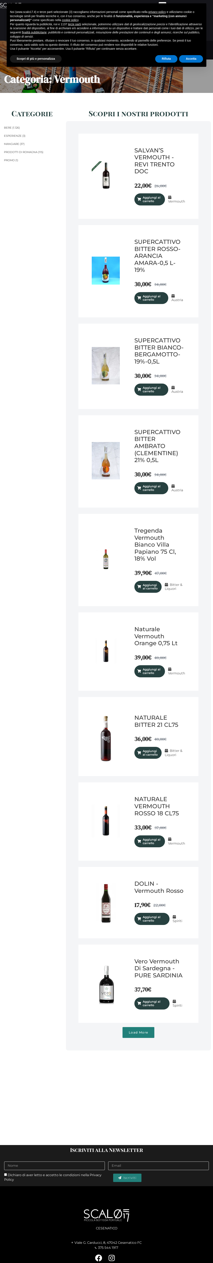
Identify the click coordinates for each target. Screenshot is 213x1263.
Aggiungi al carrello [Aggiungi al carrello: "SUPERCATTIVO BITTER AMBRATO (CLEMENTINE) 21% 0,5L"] (151, 488)
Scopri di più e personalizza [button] (36, 58)
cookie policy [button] (70, 20)
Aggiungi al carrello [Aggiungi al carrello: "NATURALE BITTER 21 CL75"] (150, 752)
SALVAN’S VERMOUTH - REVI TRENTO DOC (154, 161)
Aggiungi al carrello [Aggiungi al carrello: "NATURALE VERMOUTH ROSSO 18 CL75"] (151, 841)
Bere (8, 127)
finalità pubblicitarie (34, 32)
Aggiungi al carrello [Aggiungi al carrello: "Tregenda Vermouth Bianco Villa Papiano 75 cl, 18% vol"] (150, 586)
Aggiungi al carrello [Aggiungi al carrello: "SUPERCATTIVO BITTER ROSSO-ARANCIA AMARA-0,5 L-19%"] (151, 298)
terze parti (74, 24)
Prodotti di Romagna (20, 152)
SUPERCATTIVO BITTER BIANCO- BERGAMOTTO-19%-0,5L (159, 351)
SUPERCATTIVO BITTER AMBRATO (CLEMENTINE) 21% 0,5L (157, 446)
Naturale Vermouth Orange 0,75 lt (156, 636)
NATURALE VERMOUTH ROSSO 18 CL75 (156, 806)
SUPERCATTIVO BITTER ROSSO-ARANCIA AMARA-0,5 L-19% (157, 255)
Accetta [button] (191, 58)
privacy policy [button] (157, 12)
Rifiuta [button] (166, 58)
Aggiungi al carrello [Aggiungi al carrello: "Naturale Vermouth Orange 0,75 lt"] (151, 671)
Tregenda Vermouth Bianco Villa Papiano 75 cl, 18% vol (155, 544)
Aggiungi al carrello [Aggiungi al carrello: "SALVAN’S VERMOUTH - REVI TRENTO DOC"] (151, 199)
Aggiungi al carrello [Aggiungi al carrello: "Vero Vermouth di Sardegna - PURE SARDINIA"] (151, 1003)
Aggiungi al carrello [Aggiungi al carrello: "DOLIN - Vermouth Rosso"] (151, 918)
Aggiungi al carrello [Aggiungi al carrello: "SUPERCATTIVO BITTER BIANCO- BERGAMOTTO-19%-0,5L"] (151, 389)
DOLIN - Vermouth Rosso (158, 887)
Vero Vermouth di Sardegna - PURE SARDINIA (158, 968)
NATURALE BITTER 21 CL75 (156, 721)
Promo (9, 160)
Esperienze (13, 135)
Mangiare (11, 144)
